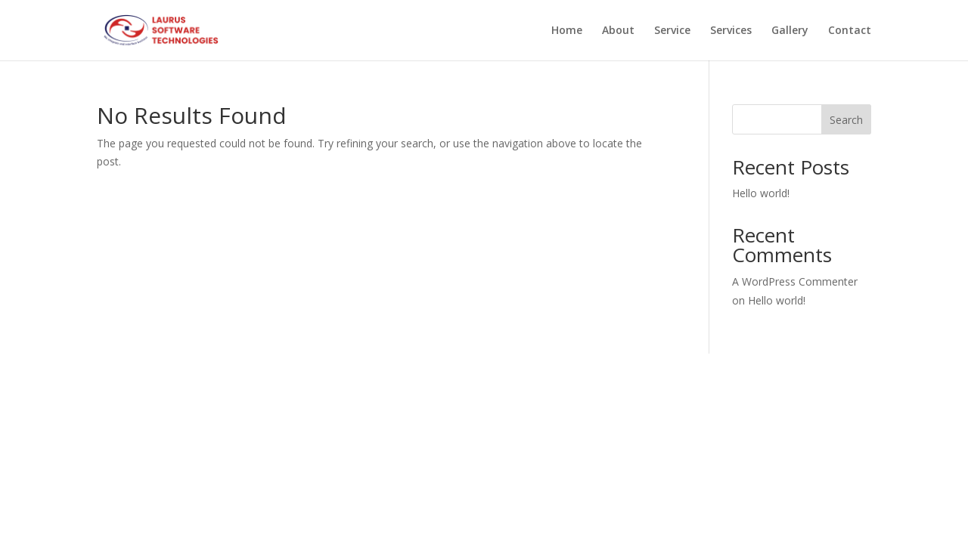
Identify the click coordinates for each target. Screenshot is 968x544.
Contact (849, 31)
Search (846, 120)
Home (566, 31)
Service (672, 31)
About (618, 31)
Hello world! (761, 193)
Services (731, 31)
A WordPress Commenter (795, 281)
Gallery (789, 31)
